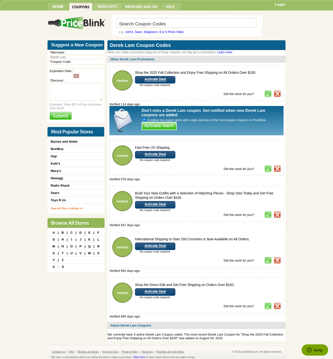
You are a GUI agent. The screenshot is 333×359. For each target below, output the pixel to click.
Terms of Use (110, 351)
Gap (54, 156)
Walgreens (151, 32)
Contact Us (58, 351)
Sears (138, 32)
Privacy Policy (130, 351)
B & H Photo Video (171, 32)
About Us (147, 351)
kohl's (129, 32)
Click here (139, 357)
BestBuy (57, 149)
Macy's (56, 171)
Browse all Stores (88, 351)
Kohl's (55, 163)
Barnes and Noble (64, 141)
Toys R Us (58, 200)
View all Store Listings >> (67, 208)
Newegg (57, 178)
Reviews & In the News (170, 351)
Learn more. (225, 52)
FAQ (71, 351)
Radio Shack (60, 185)
